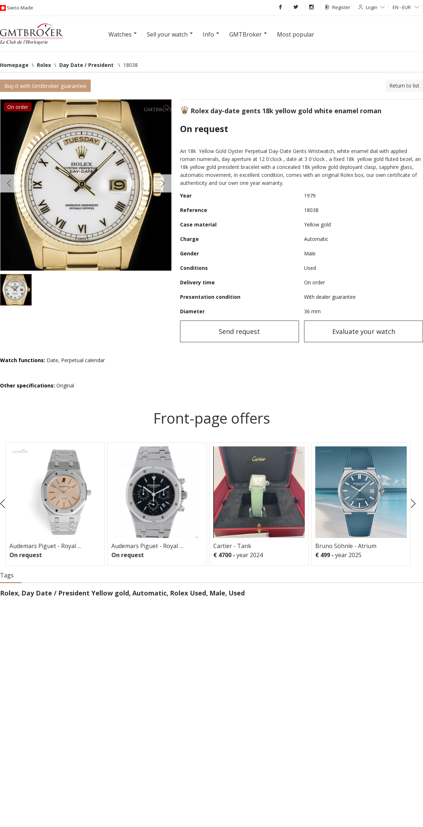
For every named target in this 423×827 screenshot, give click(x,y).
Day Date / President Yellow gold (75, 593)
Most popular (295, 34)
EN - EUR (406, 7)
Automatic (149, 593)
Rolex (9, 593)
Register (337, 7)
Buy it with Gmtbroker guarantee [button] (45, 85)
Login (375, 7)
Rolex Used (188, 593)
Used (236, 593)
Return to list (404, 85)
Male (217, 593)
